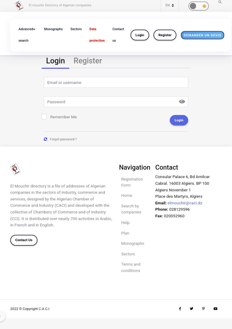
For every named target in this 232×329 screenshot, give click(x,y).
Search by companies (131, 208)
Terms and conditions (130, 267)
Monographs (53, 29)
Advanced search (25, 35)
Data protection (97, 35)
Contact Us (23, 240)
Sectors (76, 29)
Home (126, 195)
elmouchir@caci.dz (185, 202)
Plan (125, 233)
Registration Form (132, 182)
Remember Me (63, 116)
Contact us (118, 35)
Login (140, 35)
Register (164, 35)
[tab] (55, 61)
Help (125, 222)
